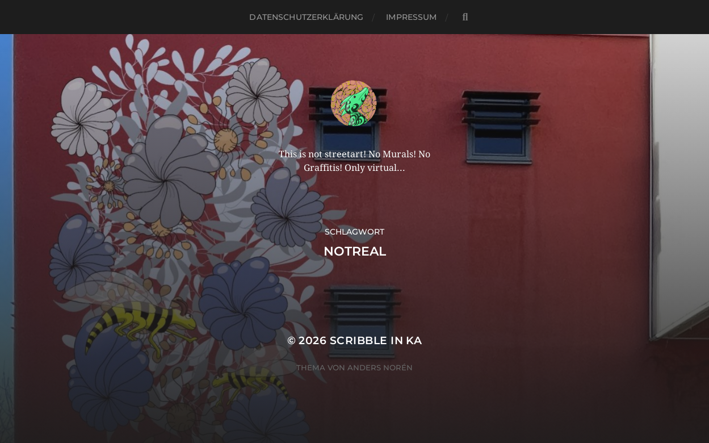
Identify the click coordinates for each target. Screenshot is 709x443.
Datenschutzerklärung (306, 17)
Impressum (411, 17)
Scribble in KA (376, 340)
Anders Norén (380, 367)
